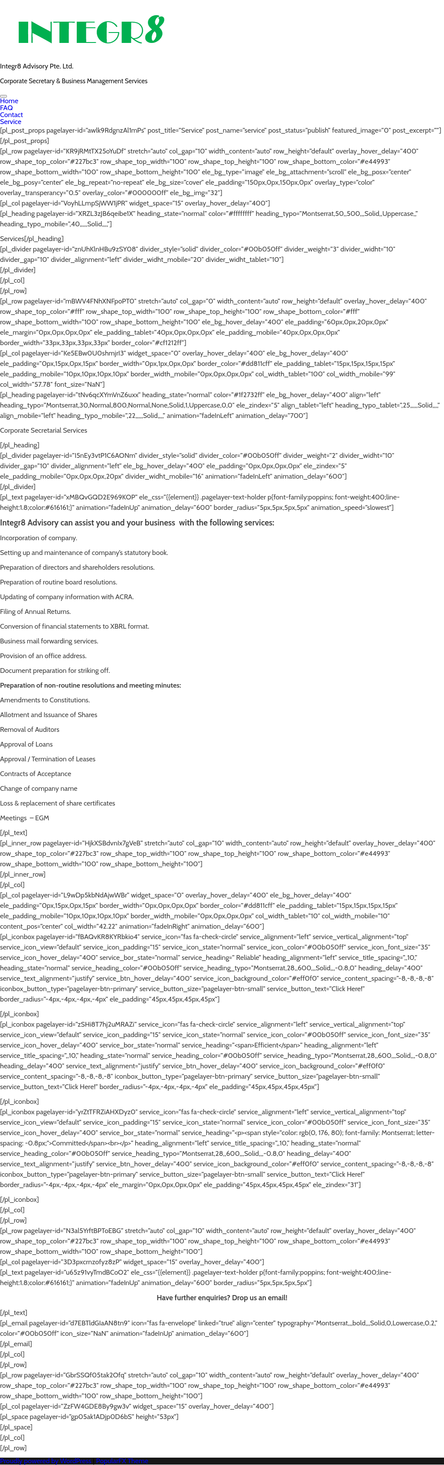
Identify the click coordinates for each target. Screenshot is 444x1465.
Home (9, 101)
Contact (11, 115)
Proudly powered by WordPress (46, 1461)
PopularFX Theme (122, 1461)
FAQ (6, 108)
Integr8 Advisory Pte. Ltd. (36, 66)
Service (10, 121)
